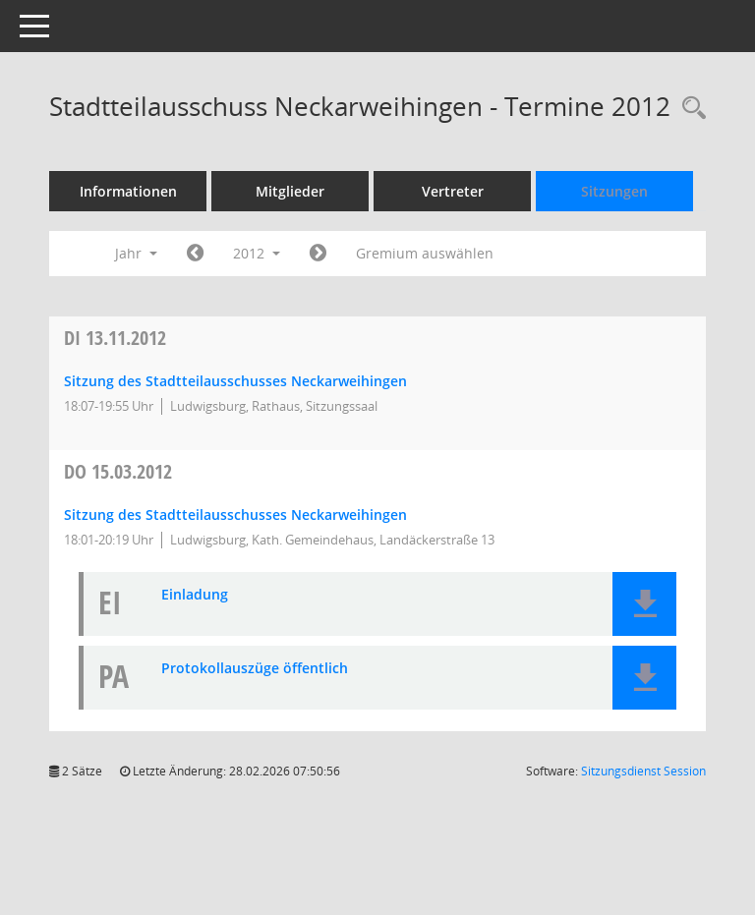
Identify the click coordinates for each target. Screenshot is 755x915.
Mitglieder (290, 191)
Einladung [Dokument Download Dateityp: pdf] (194, 595)
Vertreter (453, 191)
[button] (644, 604)
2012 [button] (256, 253)
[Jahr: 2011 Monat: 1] (195, 253)
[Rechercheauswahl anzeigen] (689, 108)
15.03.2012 (118, 471)
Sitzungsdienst (643, 771)
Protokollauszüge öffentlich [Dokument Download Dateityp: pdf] (254, 668)
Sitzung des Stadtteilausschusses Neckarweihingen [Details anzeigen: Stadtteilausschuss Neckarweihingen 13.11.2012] (235, 381)
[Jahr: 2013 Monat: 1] (318, 253)
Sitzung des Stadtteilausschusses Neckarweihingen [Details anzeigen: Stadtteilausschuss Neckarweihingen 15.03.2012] (235, 514)
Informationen (128, 191)
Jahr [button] (136, 253)
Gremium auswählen (425, 253)
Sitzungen (614, 191)
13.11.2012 (115, 337)
